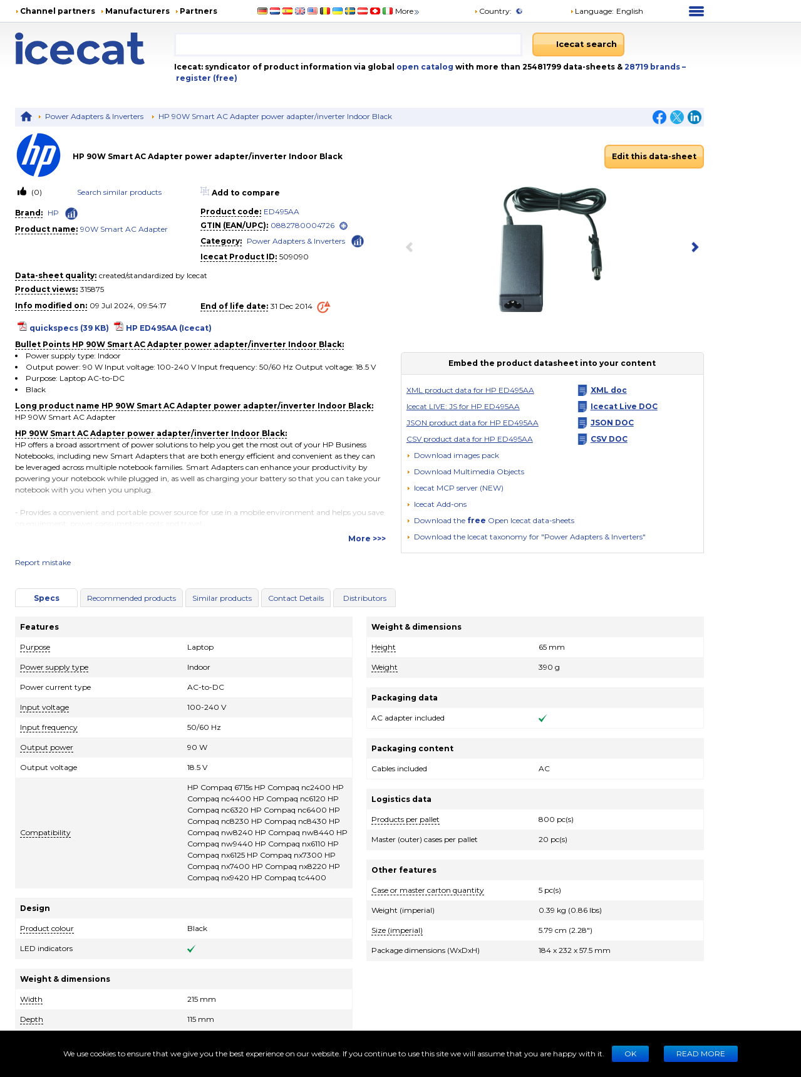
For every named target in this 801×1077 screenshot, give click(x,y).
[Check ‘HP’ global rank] (71, 213)
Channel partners (57, 11)
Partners (198, 11)
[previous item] (412, 248)
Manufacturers (137, 11)
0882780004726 (302, 225)
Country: (493, 11)
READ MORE (700, 1053)
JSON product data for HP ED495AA (472, 422)
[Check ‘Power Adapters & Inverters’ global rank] (357, 240)
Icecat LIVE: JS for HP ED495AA (463, 406)
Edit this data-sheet (654, 156)
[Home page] (94, 49)
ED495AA (281, 211)
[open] (343, 226)
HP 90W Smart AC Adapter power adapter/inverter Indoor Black (275, 116)
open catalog (424, 66)
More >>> (367, 538)
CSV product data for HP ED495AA (469, 439)
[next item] (692, 248)
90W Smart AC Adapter (124, 229)
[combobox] (348, 44)
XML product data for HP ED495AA (470, 390)
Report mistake (43, 562)
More (408, 11)
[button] (465, 471)
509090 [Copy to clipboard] (294, 256)
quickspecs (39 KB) (69, 328)
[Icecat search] (578, 44)
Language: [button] (592, 11)
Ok (630, 1053)
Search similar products (119, 192)
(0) (35, 192)
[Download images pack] (452, 455)
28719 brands (653, 66)
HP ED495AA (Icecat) (169, 328)
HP (53, 212)
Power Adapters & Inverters (94, 116)
